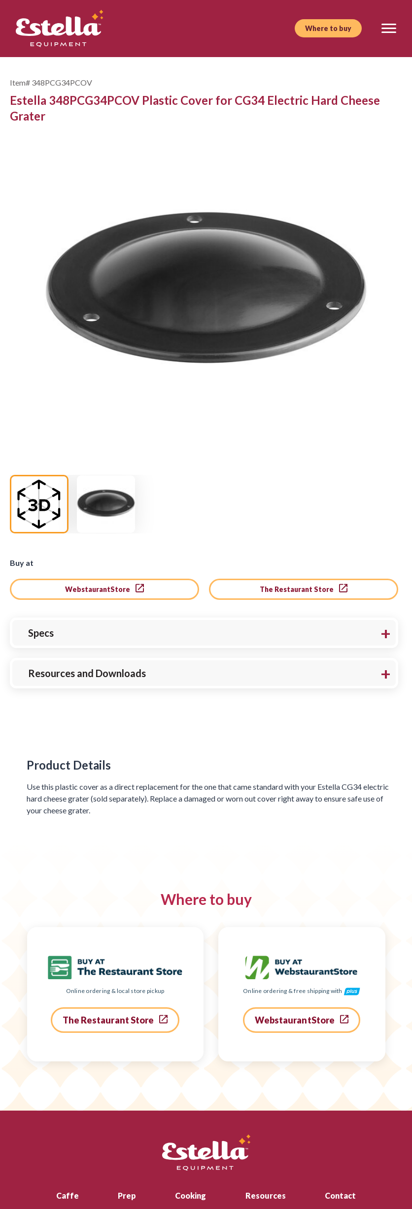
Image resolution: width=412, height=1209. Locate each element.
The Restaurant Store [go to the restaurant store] (303, 501)
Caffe (67, 1108)
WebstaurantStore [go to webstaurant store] (104, 501)
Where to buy (328, 28)
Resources (265, 1108)
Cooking (190, 1108)
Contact (340, 1108)
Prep (127, 1108)
